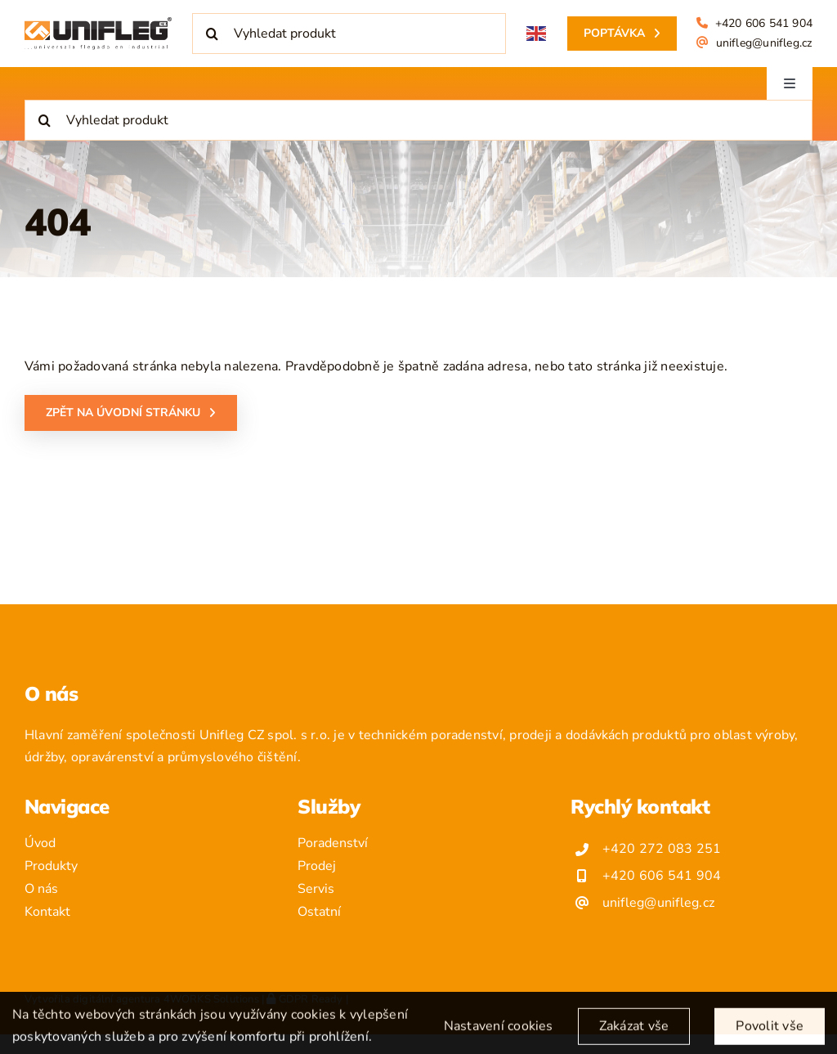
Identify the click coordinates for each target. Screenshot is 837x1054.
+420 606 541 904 (763, 23)
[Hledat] (212, 33)
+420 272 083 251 (662, 849)
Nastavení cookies (498, 1034)
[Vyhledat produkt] (349, 33)
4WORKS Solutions (211, 999)
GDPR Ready (304, 999)
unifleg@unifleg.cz (764, 43)
